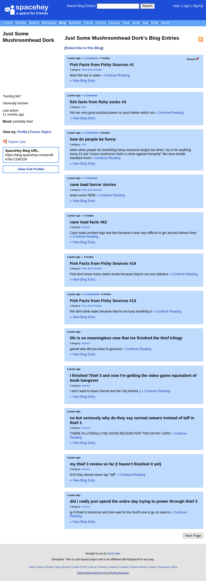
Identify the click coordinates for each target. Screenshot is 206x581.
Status (152, 566)
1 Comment (90, 58)
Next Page (193, 536)
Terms (93, 566)
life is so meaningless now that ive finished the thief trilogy (126, 338)
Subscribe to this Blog (84, 48)
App (145, 23)
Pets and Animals (92, 69)
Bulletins (75, 23)
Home (8, 23)
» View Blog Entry (82, 81)
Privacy (102, 566)
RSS (84, 566)
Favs (126, 23)
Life (84, 106)
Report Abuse (138, 566)
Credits (75, 566)
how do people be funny (93, 139)
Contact (124, 566)
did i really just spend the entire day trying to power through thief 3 (133, 501)
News (41, 566)
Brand (65, 566)
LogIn (186, 6)
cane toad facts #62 (88, 222)
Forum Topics (40, 132)
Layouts (114, 23)
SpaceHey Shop (168, 566)
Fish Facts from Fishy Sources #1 (102, 64)
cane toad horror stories (93, 184)
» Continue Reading (115, 75)
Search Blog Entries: (81, 6)
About (165, 23)
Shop (154, 23)
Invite (136, 23)
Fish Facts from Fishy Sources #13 (103, 300)
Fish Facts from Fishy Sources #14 (103, 263)
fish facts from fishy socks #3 (98, 102)
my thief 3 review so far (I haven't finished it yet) (115, 464)
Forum (88, 23)
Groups (100, 23)
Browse (21, 23)
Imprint (113, 566)
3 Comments (91, 294)
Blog (62, 23)
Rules (49, 566)
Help (176, 6)
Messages (49, 23)
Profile (22, 132)
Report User (14, 142)
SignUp (198, 6)
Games (86, 227)
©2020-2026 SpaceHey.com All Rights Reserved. (103, 572)
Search (147, 6)
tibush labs (113, 553)
